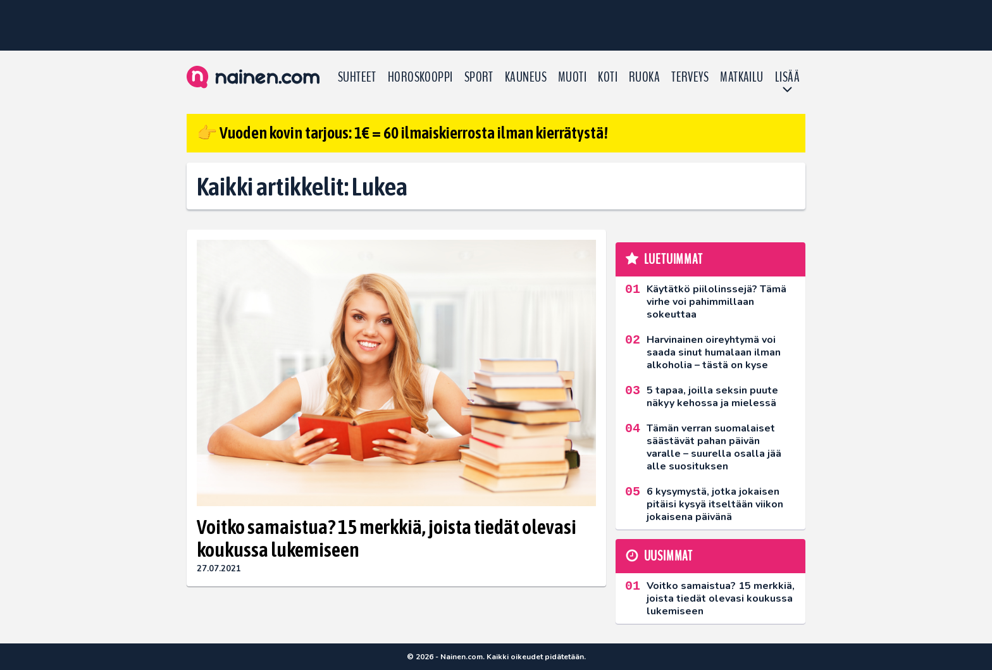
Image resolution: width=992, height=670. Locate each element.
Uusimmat (668, 556)
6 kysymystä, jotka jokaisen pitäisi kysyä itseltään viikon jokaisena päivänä (715, 504)
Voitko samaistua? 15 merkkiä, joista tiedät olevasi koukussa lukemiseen (386, 538)
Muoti (572, 77)
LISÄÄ (787, 77)
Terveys (690, 77)
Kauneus (526, 77)
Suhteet (357, 77)
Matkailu (742, 77)
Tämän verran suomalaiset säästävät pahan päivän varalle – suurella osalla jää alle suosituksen (714, 447)
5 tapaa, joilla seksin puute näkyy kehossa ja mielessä (712, 396)
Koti (607, 77)
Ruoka (644, 77)
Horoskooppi (420, 77)
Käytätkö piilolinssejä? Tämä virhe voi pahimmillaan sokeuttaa (716, 301)
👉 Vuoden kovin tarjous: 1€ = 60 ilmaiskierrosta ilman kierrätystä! (402, 132)
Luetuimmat (673, 259)
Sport (478, 77)
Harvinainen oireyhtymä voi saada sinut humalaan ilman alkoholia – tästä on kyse (714, 352)
